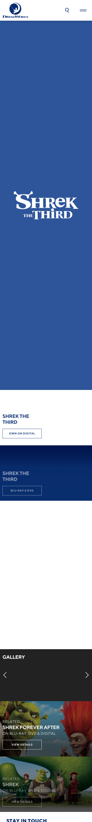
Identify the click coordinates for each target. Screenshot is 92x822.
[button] (67, 10)
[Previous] (5, 675)
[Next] (87, 675)
